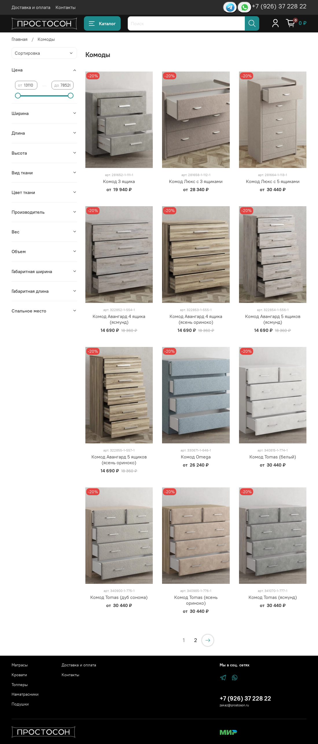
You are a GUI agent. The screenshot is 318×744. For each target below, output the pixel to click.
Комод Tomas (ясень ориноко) (196, 600)
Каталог (102, 23)
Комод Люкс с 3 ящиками (196, 181)
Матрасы (20, 665)
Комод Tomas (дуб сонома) (119, 597)
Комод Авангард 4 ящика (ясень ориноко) (196, 319)
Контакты (66, 7)
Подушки (20, 704)
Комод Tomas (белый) (272, 457)
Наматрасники (25, 694)
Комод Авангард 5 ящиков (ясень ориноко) (119, 459)
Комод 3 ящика (119, 181)
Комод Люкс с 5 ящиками (272, 181)
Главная (19, 39)
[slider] (18, 95)
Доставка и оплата (31, 7)
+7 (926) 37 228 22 (279, 6)
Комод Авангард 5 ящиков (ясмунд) (272, 319)
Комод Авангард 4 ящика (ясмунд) (119, 319)
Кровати (19, 674)
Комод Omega (196, 457)
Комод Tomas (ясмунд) (273, 597)
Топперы (20, 684)
